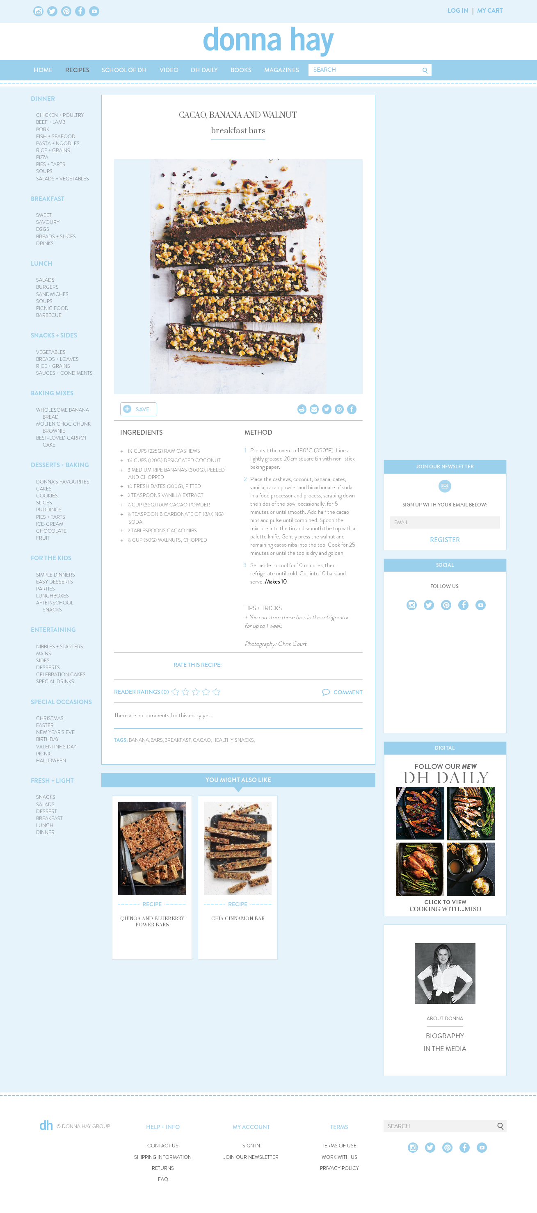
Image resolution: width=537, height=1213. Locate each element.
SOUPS (44, 171)
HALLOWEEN (51, 760)
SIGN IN (251, 1145)
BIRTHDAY (47, 739)
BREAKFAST (47, 198)
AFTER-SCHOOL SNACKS (54, 606)
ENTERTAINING (53, 629)
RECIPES (77, 70)
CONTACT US (162, 1145)
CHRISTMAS (50, 718)
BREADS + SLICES (56, 236)
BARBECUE (49, 315)
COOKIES (47, 495)
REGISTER (445, 540)
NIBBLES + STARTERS (59, 646)
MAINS (43, 653)
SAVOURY (47, 222)
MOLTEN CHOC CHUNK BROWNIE (63, 427)
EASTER (45, 725)
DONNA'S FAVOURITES (62, 482)
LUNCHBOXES (52, 596)
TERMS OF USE (339, 1145)
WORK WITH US (339, 1157)
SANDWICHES (52, 294)
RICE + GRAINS (53, 150)
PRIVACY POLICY (339, 1168)
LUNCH (42, 263)
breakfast (178, 740)
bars (157, 740)
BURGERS (47, 287)
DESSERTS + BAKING (60, 465)
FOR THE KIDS (51, 558)
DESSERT (46, 811)
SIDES (43, 660)
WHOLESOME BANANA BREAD (62, 413)
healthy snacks (233, 740)
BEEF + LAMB (50, 122)
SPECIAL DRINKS (55, 681)
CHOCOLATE (51, 531)
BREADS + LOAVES (57, 359)
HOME (43, 70)
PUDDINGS (49, 509)
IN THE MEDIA (444, 1048)
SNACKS (45, 797)
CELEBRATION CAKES (61, 674)
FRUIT (43, 538)
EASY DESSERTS (54, 582)
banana (139, 740)
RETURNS (163, 1168)
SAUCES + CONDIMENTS (64, 373)
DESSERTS (48, 667)
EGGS (42, 229)
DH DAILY (204, 70)
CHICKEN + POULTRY (60, 115)
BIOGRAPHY (445, 1036)
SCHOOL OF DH (124, 70)
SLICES (44, 502)
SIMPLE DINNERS (55, 575)
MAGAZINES (281, 70)
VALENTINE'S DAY (56, 746)
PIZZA (42, 157)
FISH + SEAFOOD (55, 136)
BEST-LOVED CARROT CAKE (61, 441)
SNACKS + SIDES (54, 335)
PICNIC (44, 753)
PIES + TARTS (50, 164)
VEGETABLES (51, 352)
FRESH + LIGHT (52, 780)
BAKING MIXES (52, 393)
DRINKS (45, 243)
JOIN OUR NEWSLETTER (251, 1157)
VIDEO (169, 70)
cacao (202, 740)
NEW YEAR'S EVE (55, 732)
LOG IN (458, 10)
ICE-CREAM (49, 524)
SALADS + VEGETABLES (62, 178)
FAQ (163, 1179)
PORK (42, 129)
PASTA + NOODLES (58, 143)
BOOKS (241, 70)
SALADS (45, 280)
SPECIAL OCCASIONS (61, 702)
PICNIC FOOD (52, 308)
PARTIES (45, 589)
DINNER (43, 98)
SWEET (44, 215)
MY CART (490, 10)
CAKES (44, 488)
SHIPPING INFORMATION (163, 1157)
